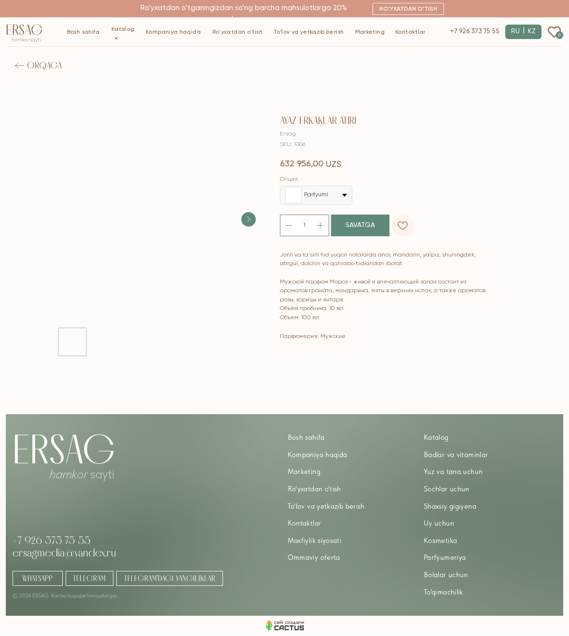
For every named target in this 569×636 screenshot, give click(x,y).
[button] (408, 9)
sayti (26, 39)
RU (515, 31)
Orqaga (44, 65)
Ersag (24, 29)
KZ (532, 31)
